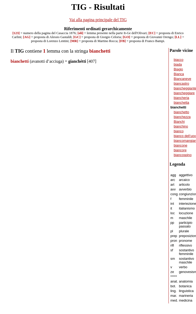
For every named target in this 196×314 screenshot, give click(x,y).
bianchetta (181, 102)
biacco (179, 60)
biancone (180, 145)
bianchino (181, 126)
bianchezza (182, 117)
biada (178, 64)
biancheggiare (184, 93)
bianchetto (181, 112)
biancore (180, 150)
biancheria (181, 98)
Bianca (179, 74)
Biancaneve (182, 79)
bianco (179, 131)
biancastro (181, 83)
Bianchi (179, 122)
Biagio (178, 69)
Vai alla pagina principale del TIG (98, 19)
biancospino (183, 155)
